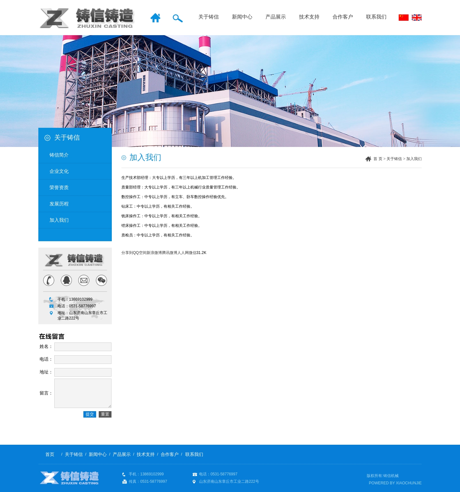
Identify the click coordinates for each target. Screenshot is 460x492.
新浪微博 (154, 252)
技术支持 (309, 16)
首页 (49, 454)
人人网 (183, 252)
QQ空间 (140, 252)
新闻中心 (242, 16)
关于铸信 (208, 16)
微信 (192, 252)
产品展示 (275, 16)
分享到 (127, 252)
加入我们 (414, 159)
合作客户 (343, 16)
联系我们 (376, 16)
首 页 (377, 159)
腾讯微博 (169, 252)
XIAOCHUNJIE (409, 483)
